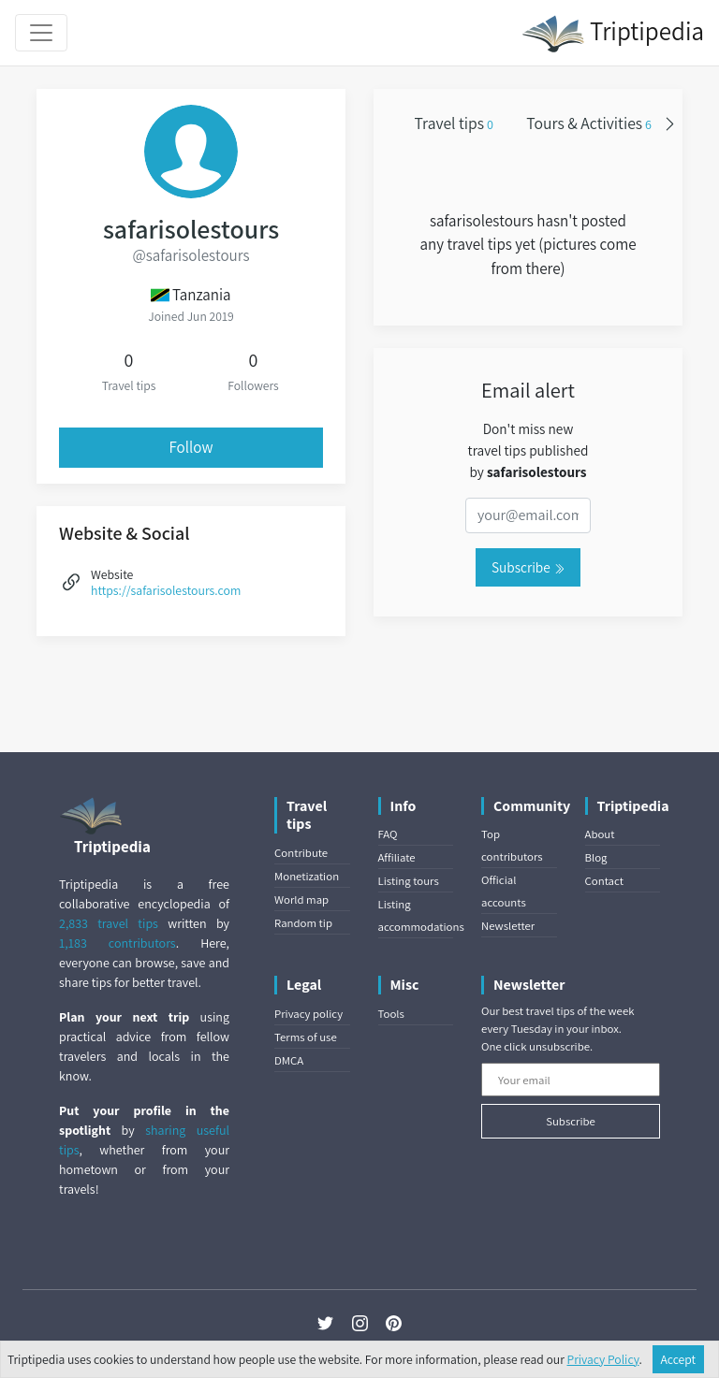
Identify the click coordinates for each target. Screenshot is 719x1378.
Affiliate (397, 857)
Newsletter (508, 926)
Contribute (301, 853)
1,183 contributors (117, 943)
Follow (191, 447)
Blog (596, 857)
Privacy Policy (603, 1359)
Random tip (303, 923)
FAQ (388, 834)
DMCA (288, 1060)
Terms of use (305, 1037)
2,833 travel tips (108, 923)
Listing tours (408, 881)
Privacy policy (308, 1014)
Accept (679, 1359)
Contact (604, 881)
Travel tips (454, 123)
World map (301, 899)
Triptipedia (612, 33)
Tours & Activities (589, 123)
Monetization (306, 876)
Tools (391, 1014)
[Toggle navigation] (41, 32)
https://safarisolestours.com (166, 590)
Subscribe (528, 567)
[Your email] (570, 1079)
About (600, 834)
